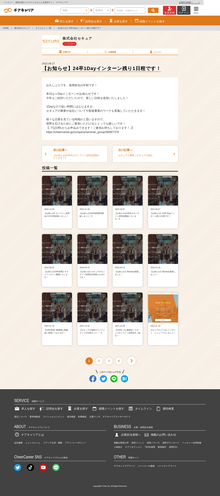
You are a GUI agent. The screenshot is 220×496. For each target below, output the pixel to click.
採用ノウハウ (153, 443)
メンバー (155, 52)
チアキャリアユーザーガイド (116, 416)
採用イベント (137, 443)
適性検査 (165, 408)
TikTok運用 (150, 447)
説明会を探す (51, 408)
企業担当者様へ (206, 2)
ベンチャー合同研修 (191, 443)
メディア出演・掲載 (52, 443)
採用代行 (173, 447)
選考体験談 (35, 416)
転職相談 (82, 416)
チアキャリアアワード (124, 466)
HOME (6, 28)
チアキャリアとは (29, 434)
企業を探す (77, 408)
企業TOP (64, 52)
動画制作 (162, 447)
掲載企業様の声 (121, 443)
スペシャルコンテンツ (53, 416)
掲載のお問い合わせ (160, 434)
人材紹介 (118, 447)
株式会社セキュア (22, 28)
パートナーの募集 (146, 466)
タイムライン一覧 (43, 28)
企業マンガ (94, 416)
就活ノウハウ (20, 416)
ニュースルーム (32, 443)
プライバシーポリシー (75, 443)
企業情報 (110, 52)
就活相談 (71, 416)
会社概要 (18, 443)
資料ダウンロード (170, 443)
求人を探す (24, 408)
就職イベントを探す (108, 408)
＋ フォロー (69, 44)
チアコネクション (133, 447)
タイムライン (140, 408)
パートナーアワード (167, 466)
